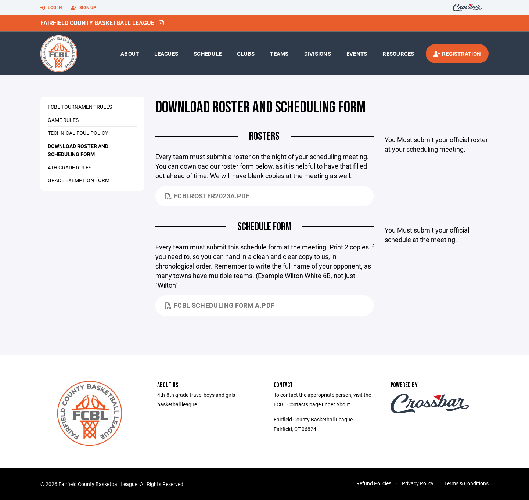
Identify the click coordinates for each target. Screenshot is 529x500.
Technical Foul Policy (78, 132)
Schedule (208, 53)
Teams (279, 53)
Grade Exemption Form (78, 180)
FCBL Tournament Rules (80, 106)
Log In (51, 7)
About (129, 53)
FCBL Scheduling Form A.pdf (220, 305)
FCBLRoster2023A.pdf (207, 195)
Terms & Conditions (466, 483)
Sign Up (83, 7)
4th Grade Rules (69, 167)
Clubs (246, 53)
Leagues (166, 53)
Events (356, 53)
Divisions (317, 53)
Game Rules (63, 119)
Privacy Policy (417, 483)
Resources (398, 53)
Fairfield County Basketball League (97, 22)
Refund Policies (373, 483)
